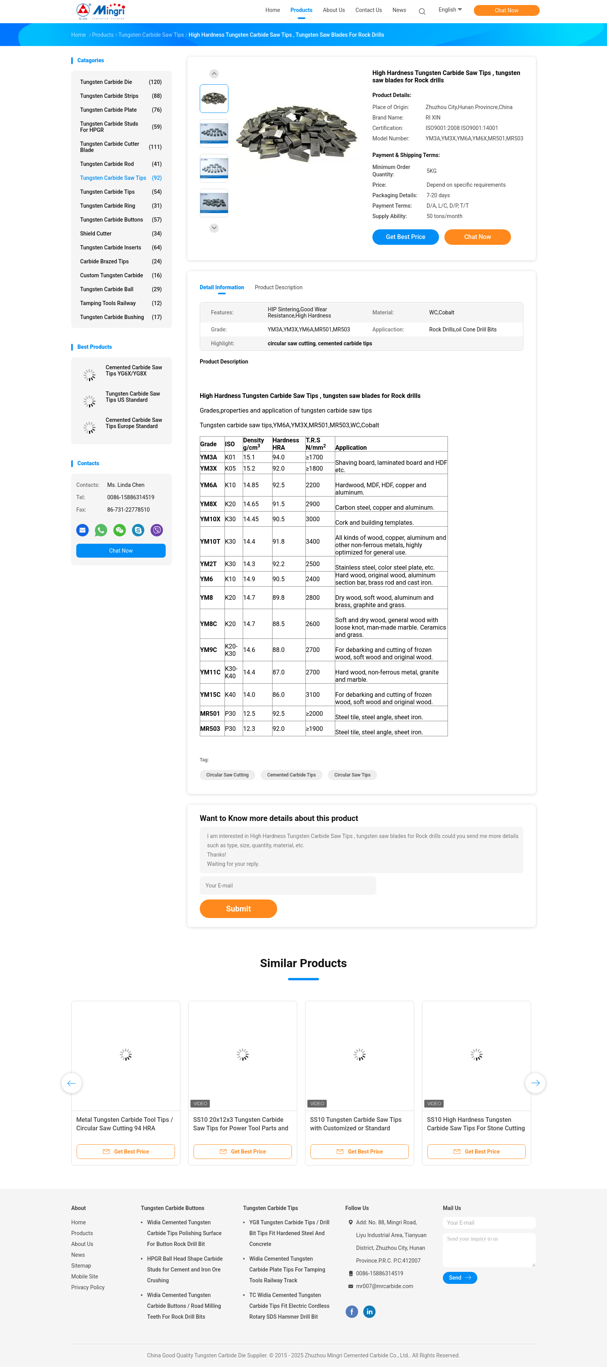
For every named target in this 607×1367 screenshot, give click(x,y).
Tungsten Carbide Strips (121, 96)
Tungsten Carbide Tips (121, 192)
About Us (82, 1244)
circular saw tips (352, 775)
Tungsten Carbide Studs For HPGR (121, 127)
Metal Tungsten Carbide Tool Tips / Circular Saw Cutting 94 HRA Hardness (124, 1128)
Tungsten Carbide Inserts (121, 247)
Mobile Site (84, 1276)
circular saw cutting (227, 775)
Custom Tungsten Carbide (121, 275)
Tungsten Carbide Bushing (121, 317)
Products (82, 1233)
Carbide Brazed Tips (121, 261)
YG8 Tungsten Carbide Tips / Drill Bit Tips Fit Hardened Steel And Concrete (289, 1233)
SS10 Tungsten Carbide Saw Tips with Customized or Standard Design (355, 1128)
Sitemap (81, 1266)
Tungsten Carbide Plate (121, 110)
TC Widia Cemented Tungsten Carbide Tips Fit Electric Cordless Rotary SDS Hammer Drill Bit (289, 1306)
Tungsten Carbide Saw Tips (121, 178)
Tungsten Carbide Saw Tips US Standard (133, 397)
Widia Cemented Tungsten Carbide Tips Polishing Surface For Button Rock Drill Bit (184, 1233)
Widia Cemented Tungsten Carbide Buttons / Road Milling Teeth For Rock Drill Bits (184, 1306)
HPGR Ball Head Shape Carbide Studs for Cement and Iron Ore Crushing (185, 1269)
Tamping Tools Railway (121, 303)
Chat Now (507, 10)
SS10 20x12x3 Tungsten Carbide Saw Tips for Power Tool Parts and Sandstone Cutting (240, 1128)
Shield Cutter (121, 233)
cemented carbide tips (291, 775)
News (78, 1255)
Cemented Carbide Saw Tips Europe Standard (134, 423)
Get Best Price (405, 237)
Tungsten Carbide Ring (121, 206)
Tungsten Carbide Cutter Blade (121, 147)
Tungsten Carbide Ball (121, 289)
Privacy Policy (88, 1287)
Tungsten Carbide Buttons (121, 220)
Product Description (278, 287)
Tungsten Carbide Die (121, 82)
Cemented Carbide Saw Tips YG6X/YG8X (134, 370)
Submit (238, 908)
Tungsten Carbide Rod (121, 164)
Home (78, 1222)
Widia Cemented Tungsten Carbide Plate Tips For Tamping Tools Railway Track (287, 1269)
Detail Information (222, 287)
